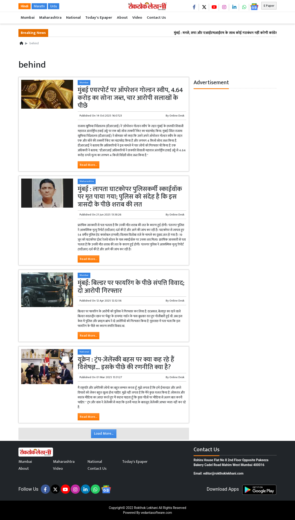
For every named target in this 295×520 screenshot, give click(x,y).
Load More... (103, 433)
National (73, 17)
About (122, 17)
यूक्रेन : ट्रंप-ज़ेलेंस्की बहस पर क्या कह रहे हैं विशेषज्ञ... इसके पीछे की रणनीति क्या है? (126, 363)
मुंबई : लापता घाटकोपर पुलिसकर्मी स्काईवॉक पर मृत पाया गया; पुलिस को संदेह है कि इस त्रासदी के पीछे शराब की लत (130, 197)
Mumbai (28, 17)
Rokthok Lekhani (146, 508)
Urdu (53, 6)
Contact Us (156, 17)
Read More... (88, 164)
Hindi (24, 6)
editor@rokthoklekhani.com (223, 473)
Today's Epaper (98, 17)
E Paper (269, 5)
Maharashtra (50, 17)
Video (137, 17)
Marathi (39, 6)
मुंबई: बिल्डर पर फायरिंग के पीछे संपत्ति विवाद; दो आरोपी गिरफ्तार (131, 287)
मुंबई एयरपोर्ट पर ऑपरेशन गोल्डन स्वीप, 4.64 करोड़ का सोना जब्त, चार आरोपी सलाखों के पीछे (130, 98)
